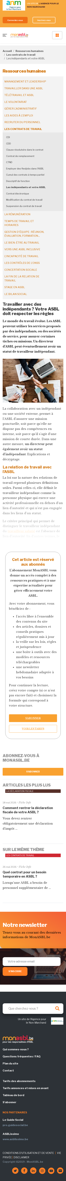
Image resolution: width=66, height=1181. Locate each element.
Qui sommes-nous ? (16, 1049)
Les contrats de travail (20, 54)
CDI (8, 137)
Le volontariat (15, 102)
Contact (8, 1070)
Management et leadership (25, 81)
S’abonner (33, 718)
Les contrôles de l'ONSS (22, 263)
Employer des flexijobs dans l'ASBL (25, 168)
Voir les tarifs (33, 728)
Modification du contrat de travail (24, 199)
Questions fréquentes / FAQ (21, 1056)
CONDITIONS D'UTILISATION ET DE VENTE (28, 1152)
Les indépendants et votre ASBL (26, 187)
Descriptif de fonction (18, 181)
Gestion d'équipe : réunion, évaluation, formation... (24, 234)
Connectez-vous (15, 20)
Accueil (7, 50)
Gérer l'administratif (20, 108)
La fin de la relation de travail (21, 278)
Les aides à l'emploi (18, 115)
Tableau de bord (13, 1095)
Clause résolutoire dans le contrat (24, 149)
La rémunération (17, 214)
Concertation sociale (20, 269)
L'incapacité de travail (21, 256)
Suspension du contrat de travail (24, 206)
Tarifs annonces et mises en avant (26, 1088)
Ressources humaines (29, 50)
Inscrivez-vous (44, 20)
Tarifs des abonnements (19, 1081)
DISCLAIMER (21, 1157)
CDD (8, 143)
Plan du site (10, 1063)
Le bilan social (15, 294)
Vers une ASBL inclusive (22, 249)
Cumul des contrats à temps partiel (25, 174)
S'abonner (33, 771)
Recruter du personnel (22, 122)
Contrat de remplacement (20, 156)
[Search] (33, 1008)
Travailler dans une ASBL (23, 88)
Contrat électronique (17, 193)
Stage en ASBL (14, 287)
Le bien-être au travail (21, 242)
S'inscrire (15, 971)
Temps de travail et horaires (19, 223)
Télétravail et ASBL (19, 95)
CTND (9, 162)
